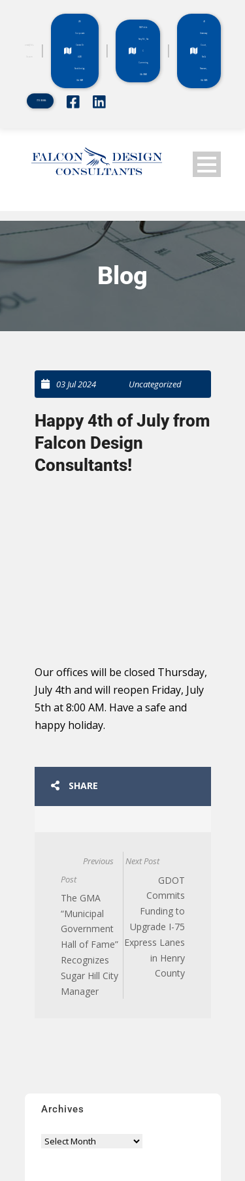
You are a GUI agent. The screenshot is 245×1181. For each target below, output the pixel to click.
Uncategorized (155, 384)
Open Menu (207, 164)
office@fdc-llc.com (29, 51)
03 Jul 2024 (76, 384)
